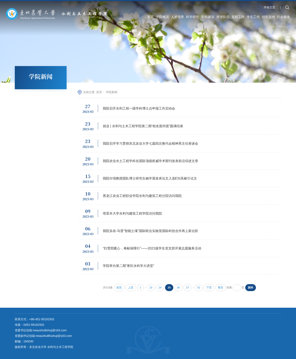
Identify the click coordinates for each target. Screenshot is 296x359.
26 (178, 287)
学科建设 (207, 16)
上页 (130, 287)
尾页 (220, 287)
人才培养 (177, 16)
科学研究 (192, 16)
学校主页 (269, 6)
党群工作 (238, 16)
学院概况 (162, 16)
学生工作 (253, 16)
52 (198, 287)
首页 (150, 16)
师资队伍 (223, 16)
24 (160, 287)
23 (150, 287)
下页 (209, 287)
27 (187, 287)
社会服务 (283, 16)
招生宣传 (268, 16)
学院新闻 (111, 92)
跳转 (250, 287)
